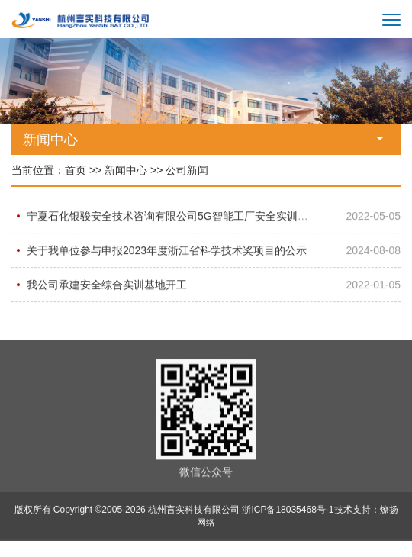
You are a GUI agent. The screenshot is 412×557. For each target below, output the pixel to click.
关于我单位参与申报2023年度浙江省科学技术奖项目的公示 (167, 250)
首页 (75, 170)
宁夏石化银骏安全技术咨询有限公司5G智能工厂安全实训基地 (173, 216)
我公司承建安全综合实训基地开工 (107, 284)
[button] (382, 129)
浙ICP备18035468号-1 (287, 510)
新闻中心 (126, 170)
